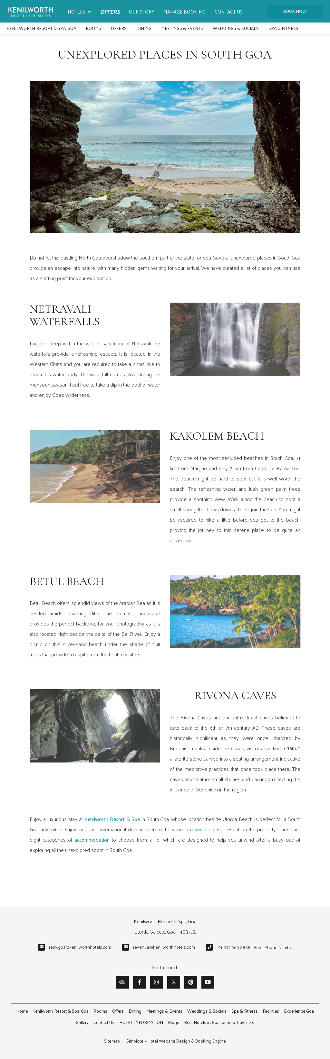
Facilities (271, 1011)
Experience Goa (299, 1011)
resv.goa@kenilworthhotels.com (80, 947)
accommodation (92, 839)
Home (22, 1011)
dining (196, 829)
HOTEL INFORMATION (141, 1022)
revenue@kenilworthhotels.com (164, 947)
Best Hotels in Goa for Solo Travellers (219, 1022)
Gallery (82, 1022)
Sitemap (112, 1041)
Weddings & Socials (236, 28)
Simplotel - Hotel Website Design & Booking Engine (176, 1041)
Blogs (173, 1022)
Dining (143, 28)
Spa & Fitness (283, 28)
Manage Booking (184, 11)
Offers (110, 11)
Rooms (93, 28)
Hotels (79, 11)
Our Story (141, 11)
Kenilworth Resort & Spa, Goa (41, 28)
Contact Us (229, 11)
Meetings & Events (182, 28)
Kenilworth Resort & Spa (112, 819)
